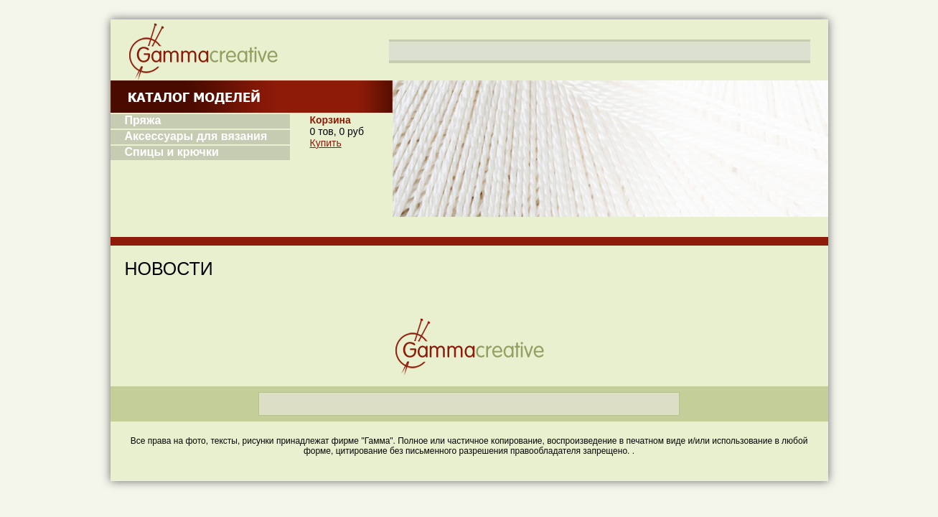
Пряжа (143, 120)
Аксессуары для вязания (196, 136)
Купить (326, 143)
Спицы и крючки (172, 152)
